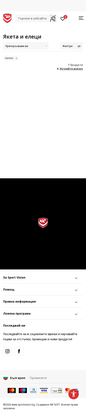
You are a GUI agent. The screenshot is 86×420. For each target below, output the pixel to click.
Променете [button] (38, 378)
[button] (36, 18)
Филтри (71, 46)
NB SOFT (55, 404)
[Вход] (62, 18)
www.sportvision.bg (23, 404)
